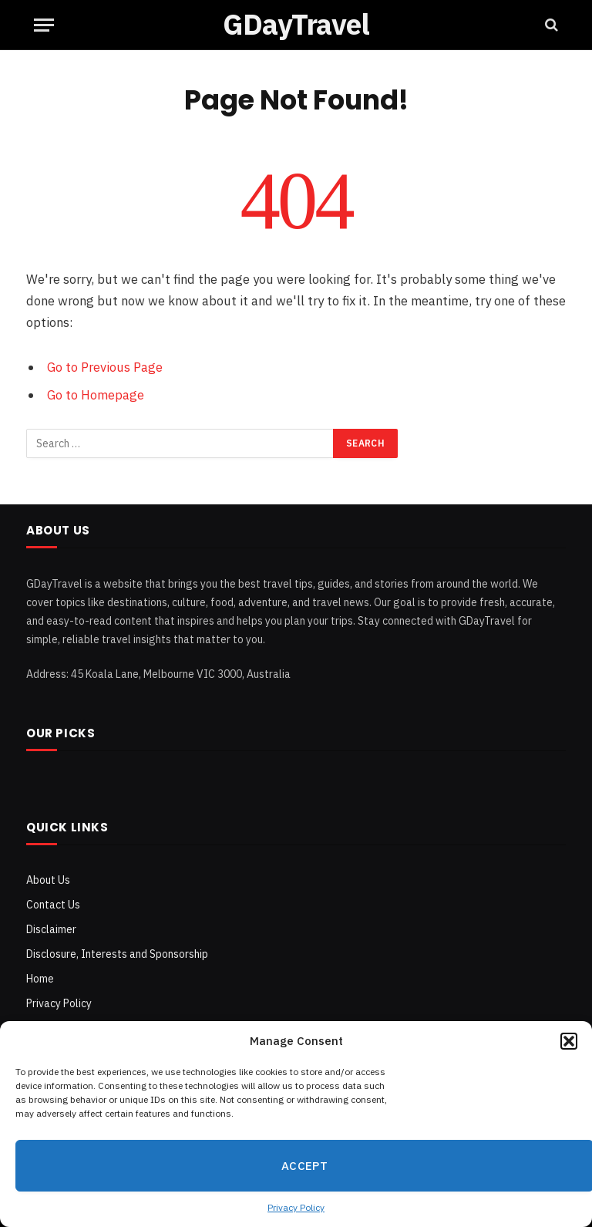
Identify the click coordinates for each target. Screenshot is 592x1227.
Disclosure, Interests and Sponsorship (117, 954)
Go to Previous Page (105, 367)
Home (40, 979)
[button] (569, 1041)
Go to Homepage (95, 394)
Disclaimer (51, 929)
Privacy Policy (296, 1207)
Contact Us (53, 905)
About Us (48, 880)
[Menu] (44, 25)
